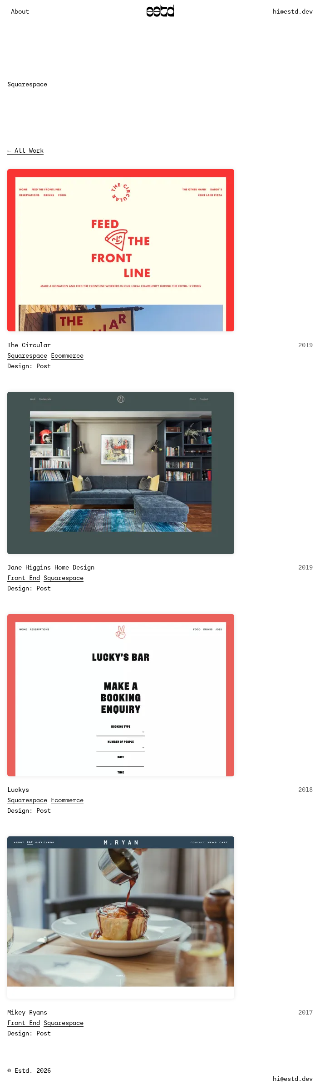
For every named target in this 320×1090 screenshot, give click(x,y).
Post (43, 366)
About (20, 11)
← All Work (25, 150)
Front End (23, 577)
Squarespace (27, 355)
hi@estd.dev (293, 11)
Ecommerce (67, 355)
